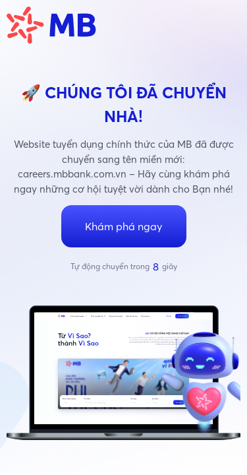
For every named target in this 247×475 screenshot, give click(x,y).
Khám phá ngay (123, 226)
